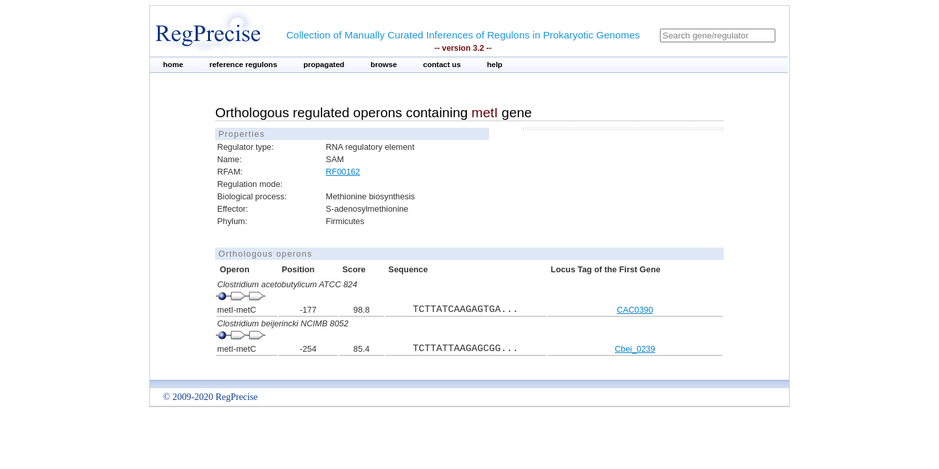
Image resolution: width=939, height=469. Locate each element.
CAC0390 (635, 310)
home (173, 64)
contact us (442, 64)
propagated (323, 64)
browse (383, 64)
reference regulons (243, 64)
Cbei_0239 (635, 349)
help (495, 64)
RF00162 (343, 172)
